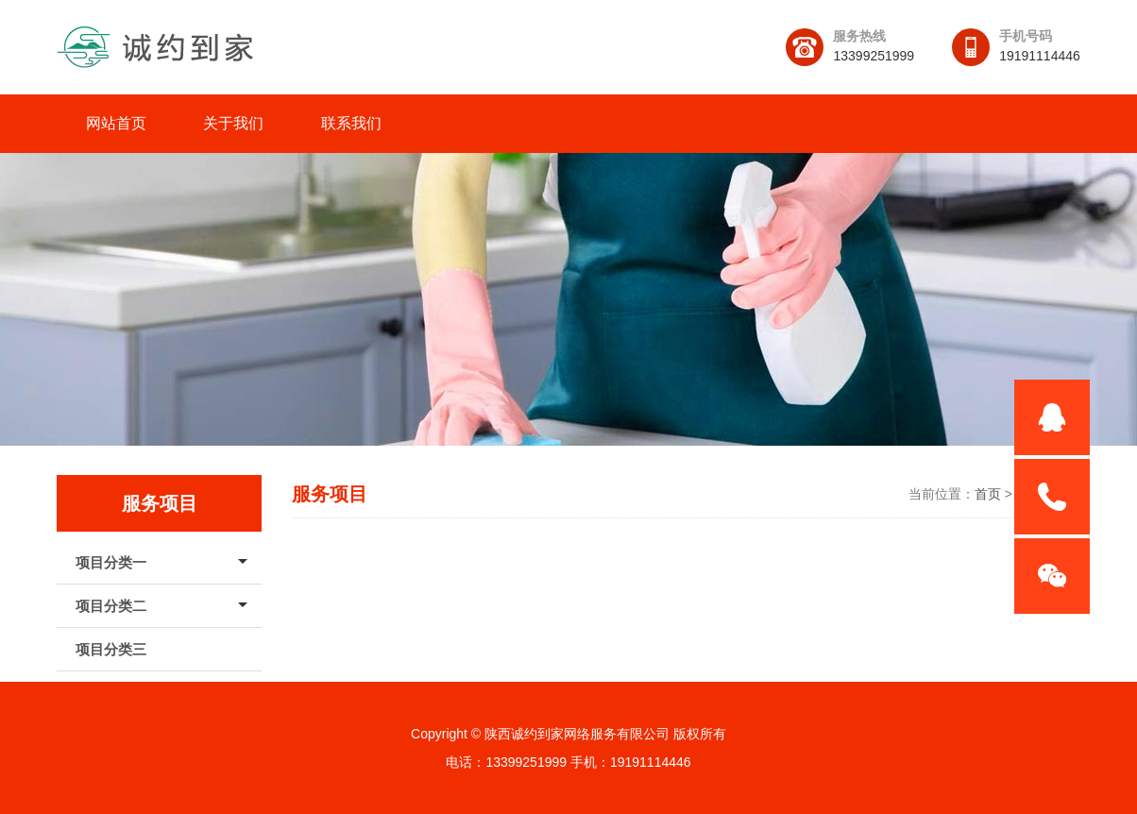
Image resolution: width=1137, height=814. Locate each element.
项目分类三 (111, 649)
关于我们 (233, 123)
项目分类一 (111, 562)
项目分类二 (111, 606)
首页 (988, 493)
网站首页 (116, 123)
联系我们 (351, 123)
